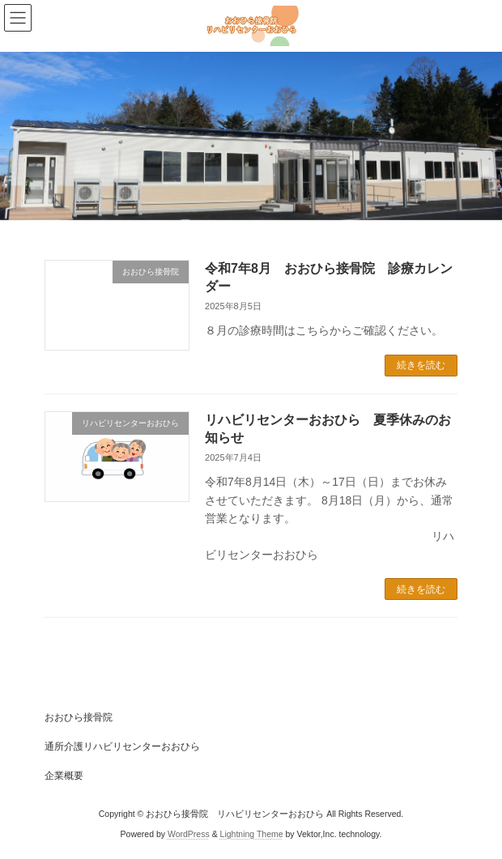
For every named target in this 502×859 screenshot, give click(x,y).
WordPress (189, 834)
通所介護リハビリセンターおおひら (122, 746)
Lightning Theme (251, 834)
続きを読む (421, 365)
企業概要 (64, 775)
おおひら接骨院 (79, 717)
